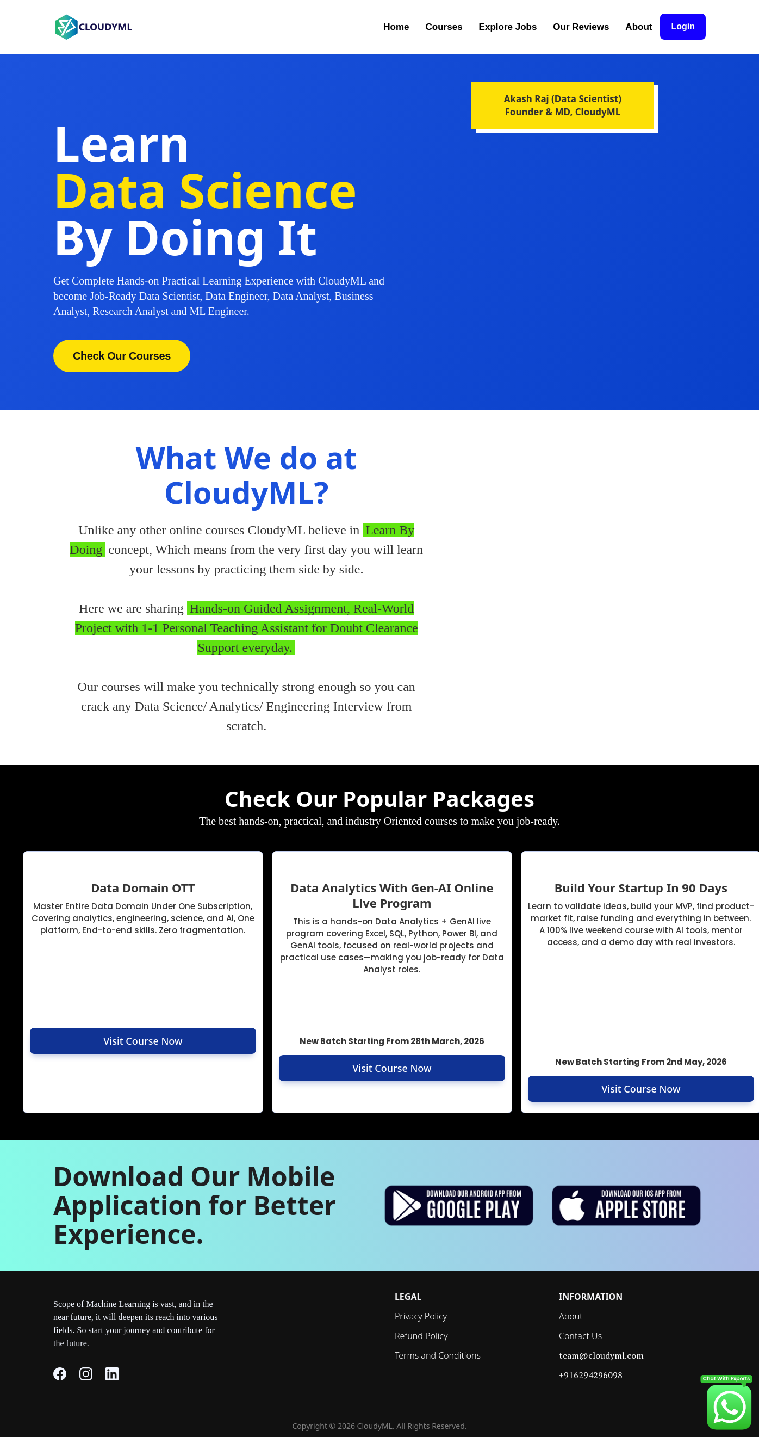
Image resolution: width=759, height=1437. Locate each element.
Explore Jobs (508, 27)
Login (683, 26)
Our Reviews (581, 27)
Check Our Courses (122, 356)
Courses (444, 27)
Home (396, 27)
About (638, 27)
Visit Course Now (142, 1040)
